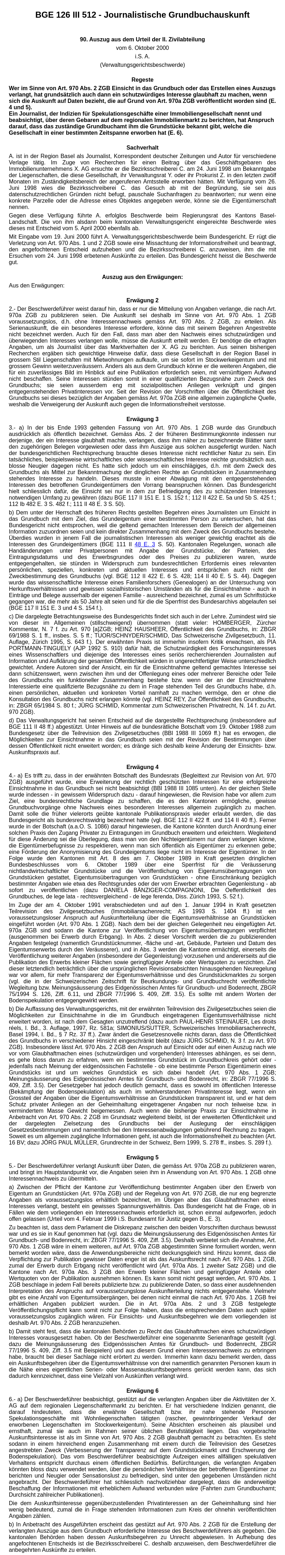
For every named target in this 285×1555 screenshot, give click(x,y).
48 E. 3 (145, 544)
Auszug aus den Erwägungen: (142, 277)
